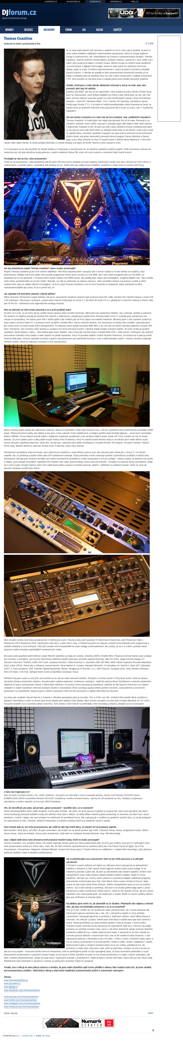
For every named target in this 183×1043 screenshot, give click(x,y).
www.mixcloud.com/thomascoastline (21, 1006)
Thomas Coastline (18, 38)
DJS (84, 29)
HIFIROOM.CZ (116, 1)
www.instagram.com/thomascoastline (22, 1003)
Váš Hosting (46, 1036)
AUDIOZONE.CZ (50, 1)
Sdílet (150, 1013)
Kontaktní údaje (27, 1036)
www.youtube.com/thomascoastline (21, 996)
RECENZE (28, 29)
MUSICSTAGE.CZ (73, 1)
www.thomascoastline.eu (16, 980)
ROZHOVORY (49, 29)
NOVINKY (9, 29)
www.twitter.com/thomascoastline (20, 1000)
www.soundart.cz (12, 983)
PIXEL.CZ (135, 1)
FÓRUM (68, 29)
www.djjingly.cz (11, 986)
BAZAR (99, 29)
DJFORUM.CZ (95, 1)
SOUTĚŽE (117, 29)
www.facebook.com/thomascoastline (22, 990)
